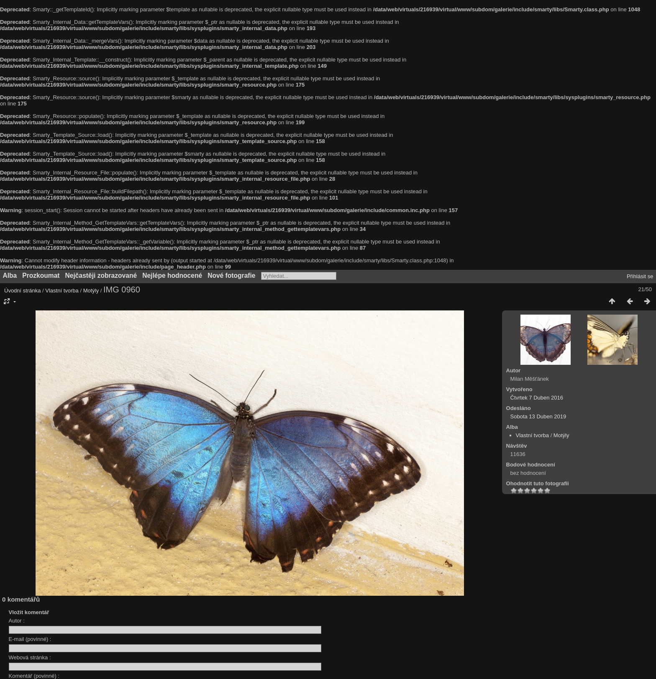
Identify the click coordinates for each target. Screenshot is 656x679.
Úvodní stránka (22, 290)
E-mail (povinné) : (30, 639)
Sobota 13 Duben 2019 (538, 416)
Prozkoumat (40, 275)
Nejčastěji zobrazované (101, 275)
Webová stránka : (30, 657)
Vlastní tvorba (62, 290)
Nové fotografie (231, 275)
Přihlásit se (640, 276)
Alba (10, 275)
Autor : (17, 621)
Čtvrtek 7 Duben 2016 (536, 398)
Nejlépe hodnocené (172, 275)
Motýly (91, 290)
